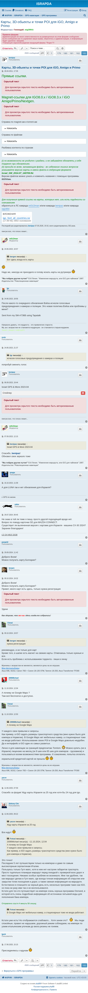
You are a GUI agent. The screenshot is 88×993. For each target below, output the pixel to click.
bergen (13, 257)
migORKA (29, 30)
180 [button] (65, 53)
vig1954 (5, 209)
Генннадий (19, 30)
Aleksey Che (14, 804)
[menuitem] (18, 10)
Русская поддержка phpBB (44, 987)
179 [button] (59, 53)
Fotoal (10, 623)
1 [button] (51, 53)
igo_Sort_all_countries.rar (16, 218)
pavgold (5, 542)
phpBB (38, 984)
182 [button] (78, 53)
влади (12, 473)
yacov (4, 778)
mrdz (4, 337)
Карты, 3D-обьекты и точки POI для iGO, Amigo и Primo (39, 24)
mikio (17, 504)
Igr (8, 288)
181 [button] (71, 53)
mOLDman (34, 205)
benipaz (12, 58)
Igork (4, 934)
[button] (42, 53)
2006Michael (14, 678)
